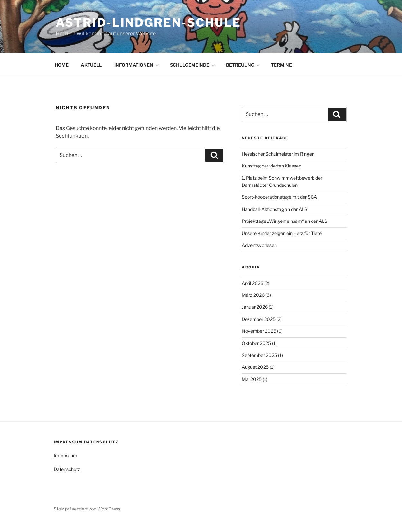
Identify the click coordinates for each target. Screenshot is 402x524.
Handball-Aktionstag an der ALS (274, 209)
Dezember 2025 (259, 319)
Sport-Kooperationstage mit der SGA (279, 197)
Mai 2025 (252, 379)
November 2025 (259, 331)
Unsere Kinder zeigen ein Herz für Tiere (282, 233)
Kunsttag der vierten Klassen (271, 165)
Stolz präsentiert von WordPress (87, 508)
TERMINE (281, 65)
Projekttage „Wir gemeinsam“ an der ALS (284, 221)
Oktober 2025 (256, 343)
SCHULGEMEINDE (192, 65)
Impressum (65, 455)
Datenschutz (67, 469)
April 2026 (252, 283)
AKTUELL (91, 65)
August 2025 (255, 367)
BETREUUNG (243, 65)
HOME (62, 65)
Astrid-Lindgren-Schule (148, 22)
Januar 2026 (255, 307)
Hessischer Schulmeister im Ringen (278, 154)
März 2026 (253, 295)
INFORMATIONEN (136, 65)
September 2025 (259, 355)
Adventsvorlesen (259, 245)
